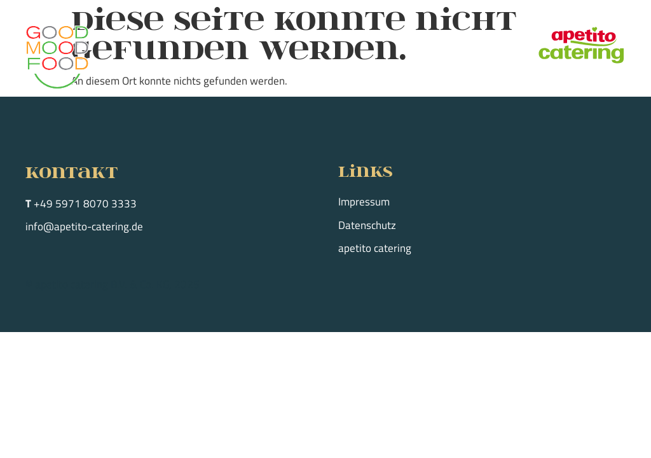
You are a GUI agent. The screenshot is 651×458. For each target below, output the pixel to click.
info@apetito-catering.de (84, 226)
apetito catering (374, 248)
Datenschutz (367, 225)
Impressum (364, 201)
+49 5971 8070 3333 (85, 203)
